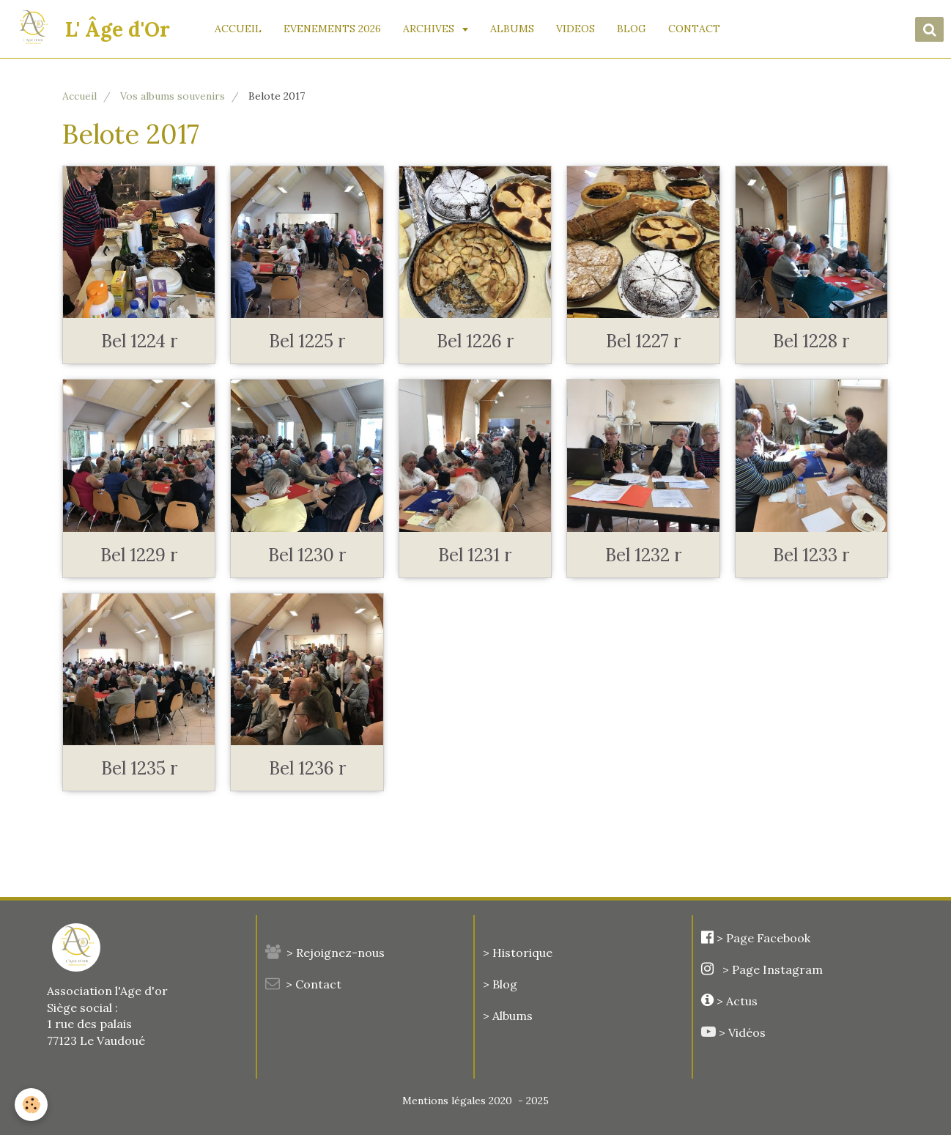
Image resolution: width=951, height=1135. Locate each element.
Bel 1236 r (307, 768)
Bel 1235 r (139, 768)
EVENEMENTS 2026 (333, 28)
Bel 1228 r (811, 341)
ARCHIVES (431, 28)
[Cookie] (31, 1104)
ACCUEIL (238, 28)
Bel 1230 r (307, 555)
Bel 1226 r (475, 341)
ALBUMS (513, 28)
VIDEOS (576, 28)
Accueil (79, 96)
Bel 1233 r (811, 555)
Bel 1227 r (643, 341)
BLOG (632, 28)
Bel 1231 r (474, 555)
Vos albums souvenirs (172, 96)
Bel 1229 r (138, 555)
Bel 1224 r (139, 341)
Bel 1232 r (643, 555)
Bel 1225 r (307, 341)
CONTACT (695, 28)
